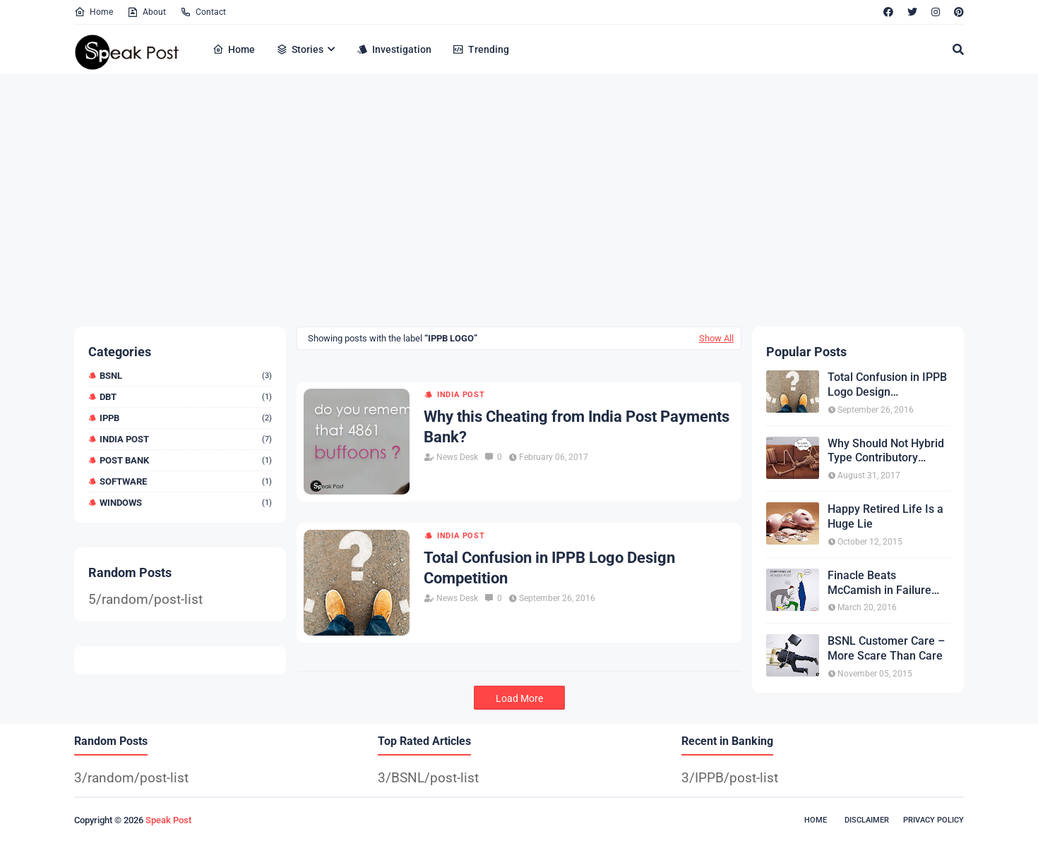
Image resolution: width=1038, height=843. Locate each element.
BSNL (186, 375)
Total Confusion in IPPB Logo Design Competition (549, 568)
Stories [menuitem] (299, 49)
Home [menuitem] (234, 49)
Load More (519, 698)
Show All (716, 338)
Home (93, 12)
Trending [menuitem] (481, 49)
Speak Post (168, 820)
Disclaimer (867, 820)
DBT (186, 397)
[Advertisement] (497, 199)
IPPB (186, 418)
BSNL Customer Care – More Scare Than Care (886, 648)
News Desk (457, 457)
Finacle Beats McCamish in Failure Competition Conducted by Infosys (887, 583)
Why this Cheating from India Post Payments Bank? (576, 427)
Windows (186, 502)
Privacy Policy (933, 820)
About (146, 12)
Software (186, 481)
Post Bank (186, 460)
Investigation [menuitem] (394, 49)
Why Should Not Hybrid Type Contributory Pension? (886, 451)
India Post (186, 439)
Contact (203, 12)
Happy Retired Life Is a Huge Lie (885, 516)
